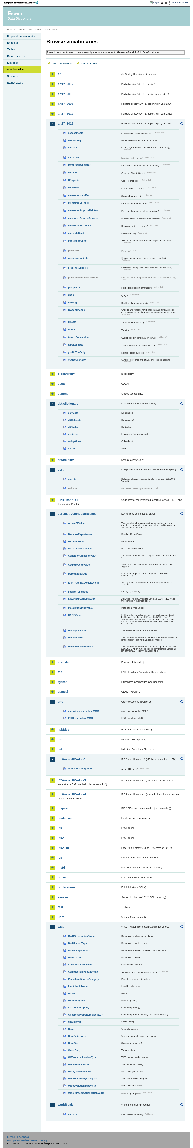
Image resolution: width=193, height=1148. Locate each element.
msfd (61, 867)
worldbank (65, 1104)
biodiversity (66, 373)
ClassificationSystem (80, 964)
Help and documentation (21, 36)
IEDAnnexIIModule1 (72, 759)
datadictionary (68, 403)
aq (59, 74)
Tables (11, 49)
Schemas (12, 62)
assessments (75, 133)
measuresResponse (79, 225)
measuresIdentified (79, 195)
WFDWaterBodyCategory (82, 1078)
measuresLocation (78, 202)
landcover (65, 818)
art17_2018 (65, 123)
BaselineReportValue (80, 534)
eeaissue (73, 434)
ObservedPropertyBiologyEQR (85, 1014)
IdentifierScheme (77, 986)
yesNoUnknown (77, 359)
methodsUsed (76, 233)
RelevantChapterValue (80, 646)
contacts (73, 412)
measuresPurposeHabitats (83, 210)
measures (73, 187)
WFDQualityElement (79, 1071)
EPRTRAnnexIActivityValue (83, 582)
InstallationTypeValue (80, 608)
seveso (63, 897)
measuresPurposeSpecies (83, 218)
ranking (72, 302)
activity (72, 479)
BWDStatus (74, 957)
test (60, 907)
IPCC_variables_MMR (80, 718)
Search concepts (89, 63)
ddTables (73, 427)
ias (60, 739)
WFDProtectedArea (79, 1064)
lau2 (61, 837)
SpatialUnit (74, 1021)
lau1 (61, 828)
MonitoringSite (76, 1000)
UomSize (73, 1043)
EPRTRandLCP (68, 499)
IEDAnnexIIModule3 (72, 780)
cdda (61, 383)
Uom (70, 1029)
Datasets (12, 42)
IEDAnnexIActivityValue (81, 598)
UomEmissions (76, 1036)
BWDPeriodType (77, 943)
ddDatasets (74, 420)
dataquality (66, 459)
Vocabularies (15, 69)
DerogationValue (77, 573)
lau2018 (63, 847)
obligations (74, 441)
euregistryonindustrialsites (77, 513)
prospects (74, 287)
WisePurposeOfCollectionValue (86, 1092)
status (71, 448)
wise (61, 926)
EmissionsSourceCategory (83, 979)
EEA (22, 3)
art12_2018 (65, 94)
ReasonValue (75, 637)
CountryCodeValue (79, 564)
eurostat (64, 662)
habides (63, 729)
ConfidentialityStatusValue (83, 971)
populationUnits (77, 240)
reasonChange (76, 310)
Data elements (16, 56)
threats (72, 322)
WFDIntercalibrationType (82, 1057)
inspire (62, 808)
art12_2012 (65, 84)
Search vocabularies (62, 63)
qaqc (71, 294)
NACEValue (74, 615)
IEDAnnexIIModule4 (72, 794)
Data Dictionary (35, 29)
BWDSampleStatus (79, 950)
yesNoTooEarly (76, 352)
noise (62, 877)
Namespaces (15, 82)
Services (12, 76)
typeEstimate (75, 344)
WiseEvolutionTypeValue (82, 1085)
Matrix (71, 993)
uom (61, 917)
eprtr (61, 469)
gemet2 (63, 691)
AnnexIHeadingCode (80, 768)
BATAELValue (75, 541)
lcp (60, 857)
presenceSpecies (78, 267)
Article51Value (76, 523)
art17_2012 (65, 113)
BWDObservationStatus (81, 936)
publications (66, 887)
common (64, 393)
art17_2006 (65, 103)
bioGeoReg (74, 140)
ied (60, 749)
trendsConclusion (78, 337)
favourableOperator (79, 164)
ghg (60, 701)
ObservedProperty (78, 1007)
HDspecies (74, 180)
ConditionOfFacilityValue (82, 555)
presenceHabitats (78, 258)
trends (71, 329)
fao (60, 672)
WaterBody (74, 1050)
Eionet (22, 29)
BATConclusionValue (80, 548)
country (72, 1114)
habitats (72, 172)
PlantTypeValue (77, 630)
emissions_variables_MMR (83, 711)
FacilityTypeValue (78, 591)
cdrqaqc (72, 147)
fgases (62, 682)
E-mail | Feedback (18, 1136)
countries (73, 157)
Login (156, 2)
